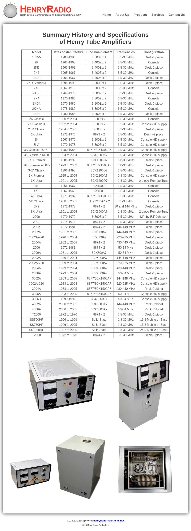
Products (140, 14)
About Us (122, 14)
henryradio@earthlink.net (108, 520)
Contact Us (177, 14)
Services (157, 14)
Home (106, 14)
